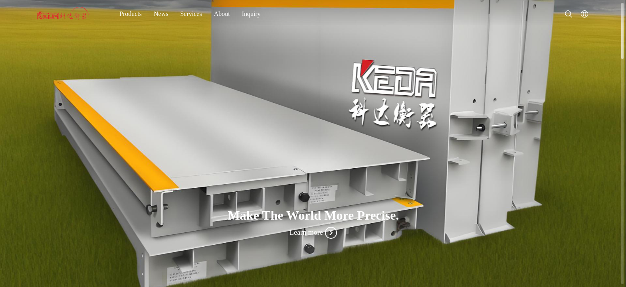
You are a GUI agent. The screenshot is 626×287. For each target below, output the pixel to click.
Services (191, 13)
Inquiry (251, 13)
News (161, 13)
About (222, 13)
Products (130, 13)
